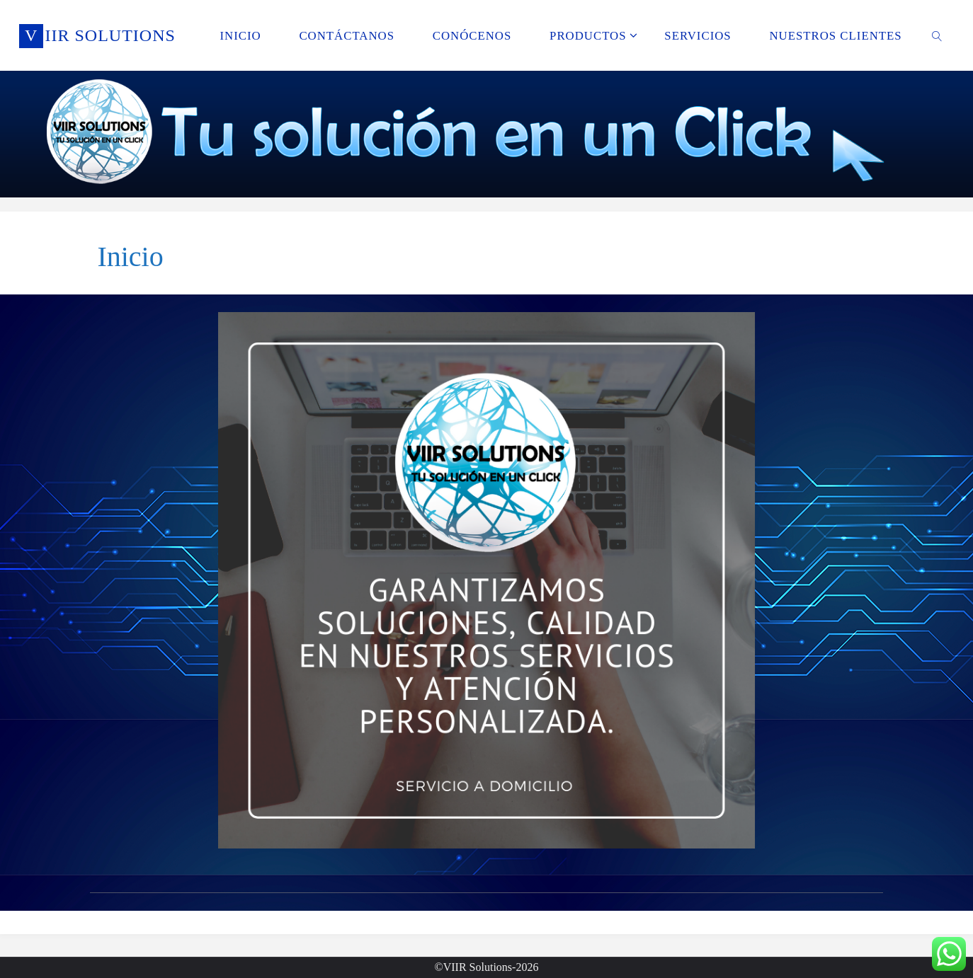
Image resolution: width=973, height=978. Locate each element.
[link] (937, 35)
